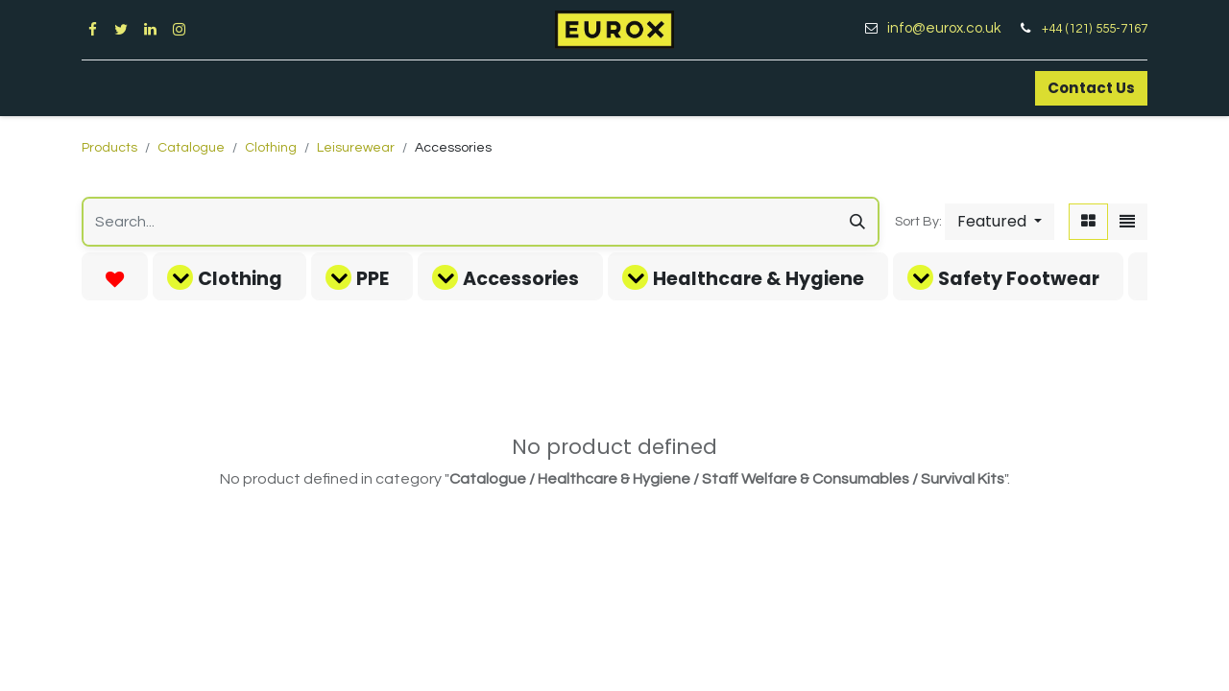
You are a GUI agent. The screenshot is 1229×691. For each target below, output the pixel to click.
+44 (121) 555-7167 (1094, 29)
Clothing (271, 148)
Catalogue (191, 148)
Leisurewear (356, 148)
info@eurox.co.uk (951, 28)
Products (109, 148)
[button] (999, 221)
